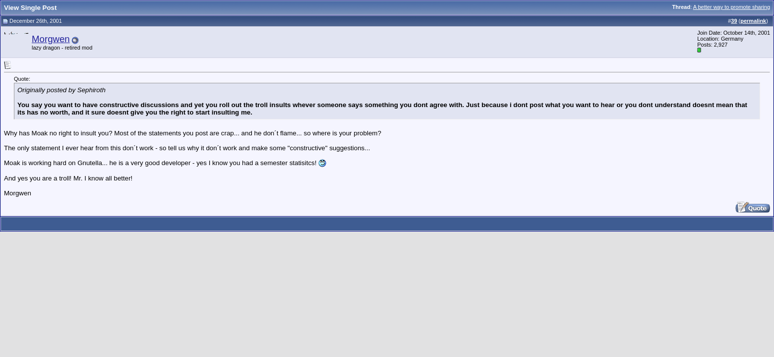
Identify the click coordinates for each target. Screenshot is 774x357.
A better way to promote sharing (731, 7)
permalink (753, 21)
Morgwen (51, 39)
